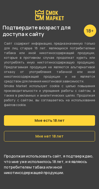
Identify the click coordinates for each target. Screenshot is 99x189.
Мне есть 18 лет (50, 120)
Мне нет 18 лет (49, 136)
